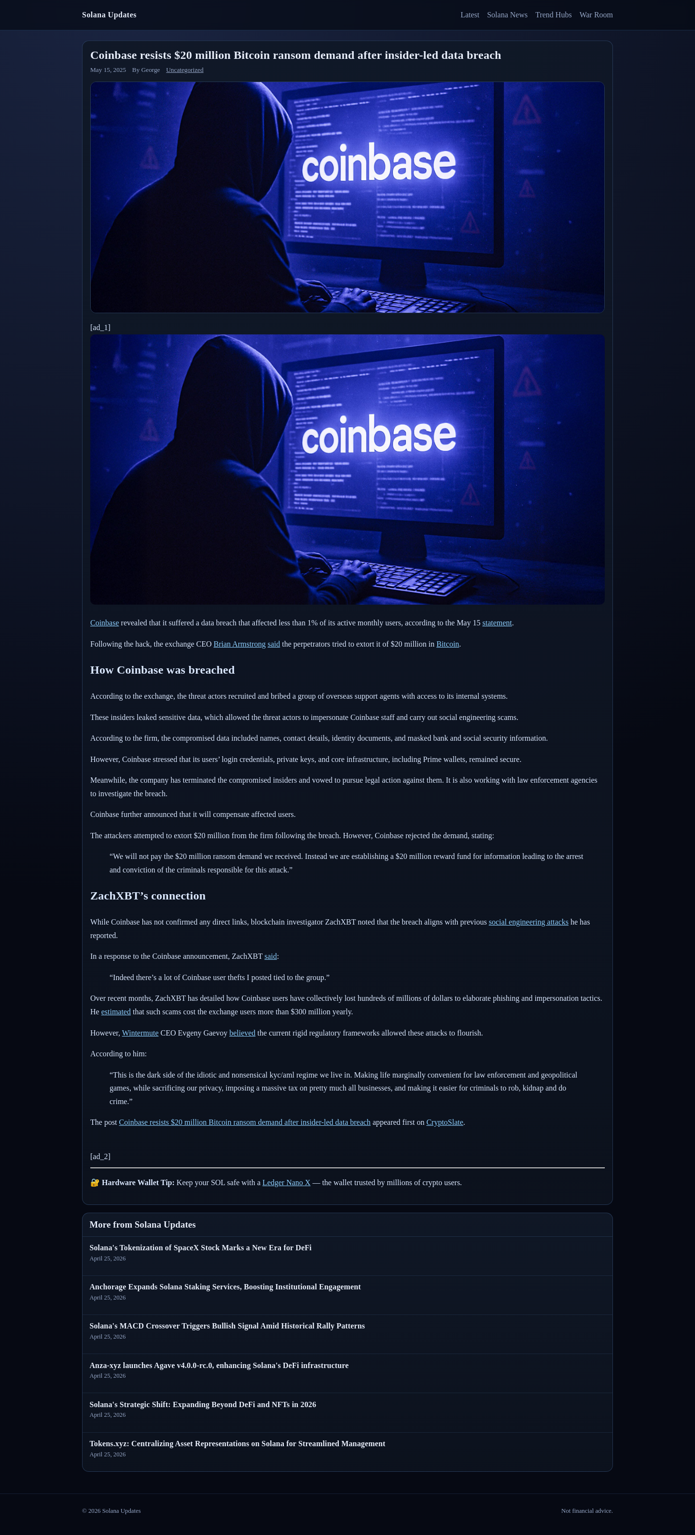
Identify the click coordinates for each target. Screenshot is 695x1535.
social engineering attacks (529, 922)
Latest (469, 15)
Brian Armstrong (240, 644)
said (274, 644)
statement (497, 623)
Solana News (507, 15)
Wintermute (140, 1033)
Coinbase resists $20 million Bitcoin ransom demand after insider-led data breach (245, 1122)
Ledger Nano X (287, 1182)
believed (242, 1033)
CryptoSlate (444, 1122)
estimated (116, 1012)
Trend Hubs (553, 15)
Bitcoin (447, 644)
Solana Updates (109, 15)
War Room (596, 15)
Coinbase (104, 623)
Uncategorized (184, 69)
